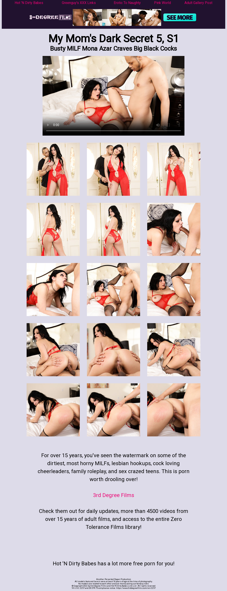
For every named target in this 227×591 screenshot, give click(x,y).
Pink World (162, 3)
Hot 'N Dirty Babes (29, 3)
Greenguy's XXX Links (79, 3)
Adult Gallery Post (198, 3)
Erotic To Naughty (127, 3)
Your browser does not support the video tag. (113, 96)
